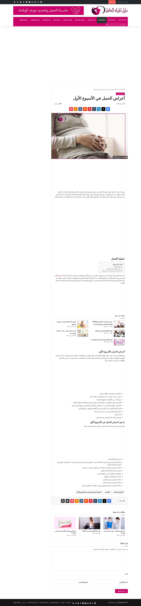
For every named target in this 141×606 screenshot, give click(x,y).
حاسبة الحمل (56, 20)
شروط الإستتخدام (54, 602)
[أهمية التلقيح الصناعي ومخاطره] (119, 333)
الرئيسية (122, 89)
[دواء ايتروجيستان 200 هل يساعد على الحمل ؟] (65, 523)
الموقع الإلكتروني (83, 582)
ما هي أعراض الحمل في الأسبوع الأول (111, 271)
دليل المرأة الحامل (33, 602)
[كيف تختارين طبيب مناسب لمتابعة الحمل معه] (82, 333)
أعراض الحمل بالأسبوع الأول (113, 268)
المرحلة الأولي (59, 275)
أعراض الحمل (46, 20)
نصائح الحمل (101, 20)
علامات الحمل (122, 20)
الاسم (126, 574)
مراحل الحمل (112, 20)
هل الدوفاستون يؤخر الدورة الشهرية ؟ (101, 339)
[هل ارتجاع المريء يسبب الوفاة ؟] (89, 523)
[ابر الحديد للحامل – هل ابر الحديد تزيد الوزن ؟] (114, 523)
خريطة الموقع (17, 602)
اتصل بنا (63, 602)
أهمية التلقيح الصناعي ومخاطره (103, 331)
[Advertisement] (82, 40)
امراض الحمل (91, 20)
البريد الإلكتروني (123, 582)
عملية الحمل (117, 266)
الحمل (107, 492)
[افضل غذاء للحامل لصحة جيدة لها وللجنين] (82, 324)
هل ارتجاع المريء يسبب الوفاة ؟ (91, 531)
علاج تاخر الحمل (67, 20)
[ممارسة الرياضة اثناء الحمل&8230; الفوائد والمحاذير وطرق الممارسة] (119, 324)
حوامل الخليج (24, 20)
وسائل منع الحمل (80, 20)
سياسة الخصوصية (44, 602)
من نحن (24, 602)
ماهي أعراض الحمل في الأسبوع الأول (88, 492)
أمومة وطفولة (35, 20)
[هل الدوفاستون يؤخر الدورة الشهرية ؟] (119, 342)
